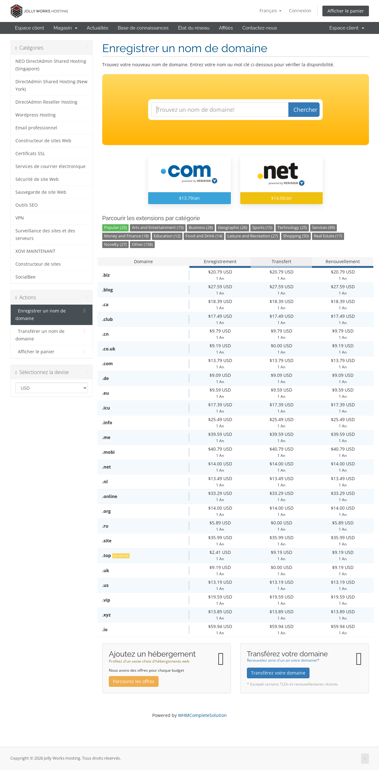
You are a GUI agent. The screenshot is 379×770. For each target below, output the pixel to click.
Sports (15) (262, 227)
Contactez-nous (259, 28)
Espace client (29, 28)
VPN (19, 218)
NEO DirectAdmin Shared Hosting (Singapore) (50, 65)
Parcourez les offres (133, 681)
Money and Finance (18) (126, 236)
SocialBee (25, 277)
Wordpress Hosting (35, 115)
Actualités (98, 28)
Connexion (300, 11)
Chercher (305, 109)
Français (270, 11)
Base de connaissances (143, 28)
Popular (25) (115, 227)
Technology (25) (292, 227)
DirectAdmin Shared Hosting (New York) (51, 85)
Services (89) (323, 227)
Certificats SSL (30, 153)
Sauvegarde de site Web (40, 192)
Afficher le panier (345, 11)
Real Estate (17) (328, 236)
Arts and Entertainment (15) (158, 227)
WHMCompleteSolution (202, 715)
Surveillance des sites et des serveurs (45, 234)
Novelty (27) (115, 244)
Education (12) (167, 236)
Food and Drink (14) (204, 236)
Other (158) (142, 244)
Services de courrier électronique (50, 166)
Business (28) (201, 227)
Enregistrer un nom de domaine (51, 314)
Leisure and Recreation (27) (252, 236)
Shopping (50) (296, 236)
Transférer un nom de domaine (51, 335)
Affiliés (226, 28)
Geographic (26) (232, 227)
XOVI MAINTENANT (35, 251)
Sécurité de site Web (37, 179)
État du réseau (193, 28)
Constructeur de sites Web (43, 141)
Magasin (65, 28)
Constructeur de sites (38, 264)
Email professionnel (36, 128)
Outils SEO (26, 205)
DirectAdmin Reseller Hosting (46, 102)
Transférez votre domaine (278, 673)
